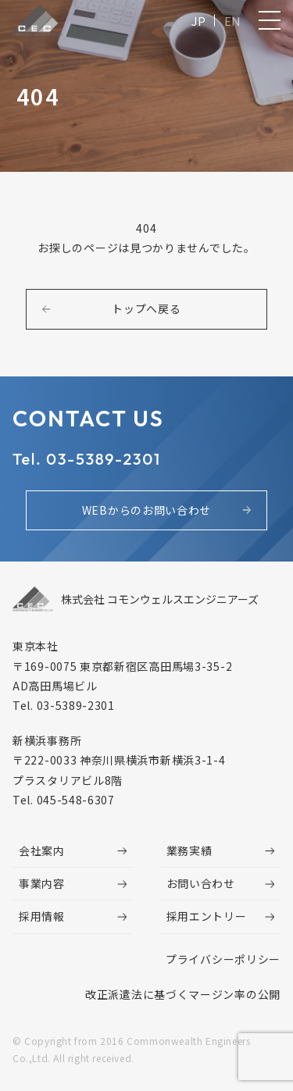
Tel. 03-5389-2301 (87, 459)
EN (232, 20)
